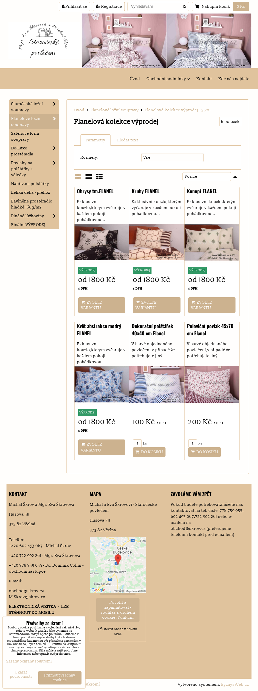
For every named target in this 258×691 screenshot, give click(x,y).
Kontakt (204, 78)
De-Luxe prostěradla (35, 151)
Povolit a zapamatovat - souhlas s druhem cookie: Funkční (117, 610)
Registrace (109, 6)
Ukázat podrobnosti (21, 674)
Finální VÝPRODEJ (28, 224)
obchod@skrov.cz (26, 590)
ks (140, 443)
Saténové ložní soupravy (25, 136)
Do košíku (149, 451)
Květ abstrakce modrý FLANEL (99, 329)
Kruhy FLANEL (146, 191)
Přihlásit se (74, 6)
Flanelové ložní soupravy (35, 121)
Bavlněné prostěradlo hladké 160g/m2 (31, 204)
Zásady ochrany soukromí (29, 661)
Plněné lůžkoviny (35, 216)
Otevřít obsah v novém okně (117, 631)
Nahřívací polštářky (30, 183)
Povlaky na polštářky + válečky (35, 169)
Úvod (135, 78)
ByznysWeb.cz (235, 684)
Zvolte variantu (91, 305)
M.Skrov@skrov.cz (27, 596)
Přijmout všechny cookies (59, 677)
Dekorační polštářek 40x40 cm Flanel (152, 329)
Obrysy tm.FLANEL (95, 191)
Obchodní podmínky (168, 78)
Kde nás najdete (234, 78)
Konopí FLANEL (202, 191)
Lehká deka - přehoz (30, 192)
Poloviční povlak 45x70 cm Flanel (210, 329)
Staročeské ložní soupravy (35, 107)
